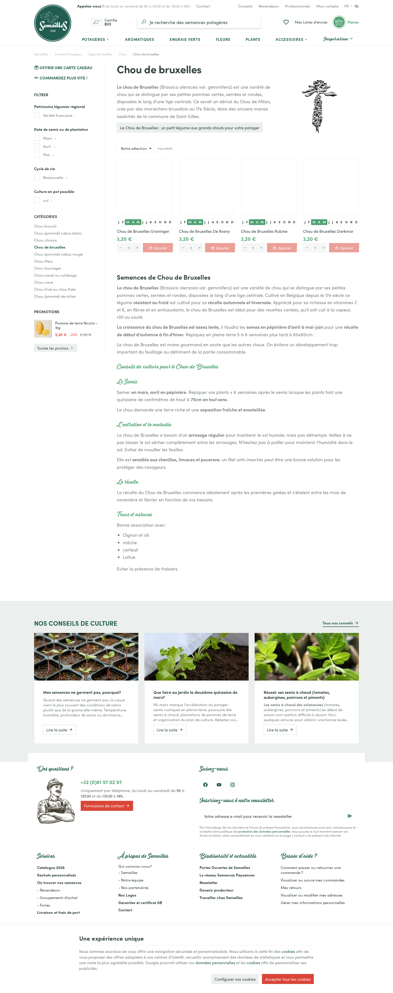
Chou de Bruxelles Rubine (264, 231)
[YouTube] (219, 785)
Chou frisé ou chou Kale (55, 289)
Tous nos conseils (338, 622)
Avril (49, 146)
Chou (123, 54)
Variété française (59, 115)
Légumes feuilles (100, 54)
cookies (288, 951)
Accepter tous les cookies (288, 979)
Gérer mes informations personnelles (313, 902)
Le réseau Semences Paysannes (227, 874)
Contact (125, 909)
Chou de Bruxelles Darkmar (328, 231)
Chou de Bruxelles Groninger (143, 231)
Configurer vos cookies (235, 979)
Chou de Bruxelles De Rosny (204, 231)
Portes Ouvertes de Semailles (225, 867)
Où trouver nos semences (59, 882)
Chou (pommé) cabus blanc (58, 233)
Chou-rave (43, 282)
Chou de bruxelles (49, 247)
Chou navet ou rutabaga (55, 275)
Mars (49, 138)
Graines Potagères (68, 54)
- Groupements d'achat (57, 897)
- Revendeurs (48, 890)
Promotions (46, 311)
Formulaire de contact (107, 806)
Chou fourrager (47, 268)
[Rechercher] (144, 22)
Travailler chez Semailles (221, 897)
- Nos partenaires (133, 887)
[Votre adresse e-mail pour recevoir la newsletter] (278, 816)
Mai (48, 154)
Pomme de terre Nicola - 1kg (76, 325)
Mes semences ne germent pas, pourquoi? (82, 692)
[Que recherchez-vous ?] (199, 22)
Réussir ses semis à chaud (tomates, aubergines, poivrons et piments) (297, 695)
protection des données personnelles (264, 831)
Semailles (41, 54)
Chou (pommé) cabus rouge (58, 254)
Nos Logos (127, 895)
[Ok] (350, 816)
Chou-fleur (43, 261)
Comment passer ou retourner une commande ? (311, 870)
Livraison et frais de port (58, 912)
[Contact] (203, 6)
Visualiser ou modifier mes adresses (312, 895)
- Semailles (128, 872)
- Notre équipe (130, 879)
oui (47, 200)
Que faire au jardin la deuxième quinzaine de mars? (195, 695)
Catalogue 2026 (51, 867)
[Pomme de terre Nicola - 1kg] (43, 329)
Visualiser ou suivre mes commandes (313, 879)
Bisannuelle (55, 177)
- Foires (43, 905)
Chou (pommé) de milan (55, 296)
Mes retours (291, 887)
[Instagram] (233, 785)
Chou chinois (45, 240)
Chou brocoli (45, 226)
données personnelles (215, 962)
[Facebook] (206, 785)
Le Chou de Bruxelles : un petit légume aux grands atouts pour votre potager (189, 127)
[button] (292, 39)
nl (357, 6)
